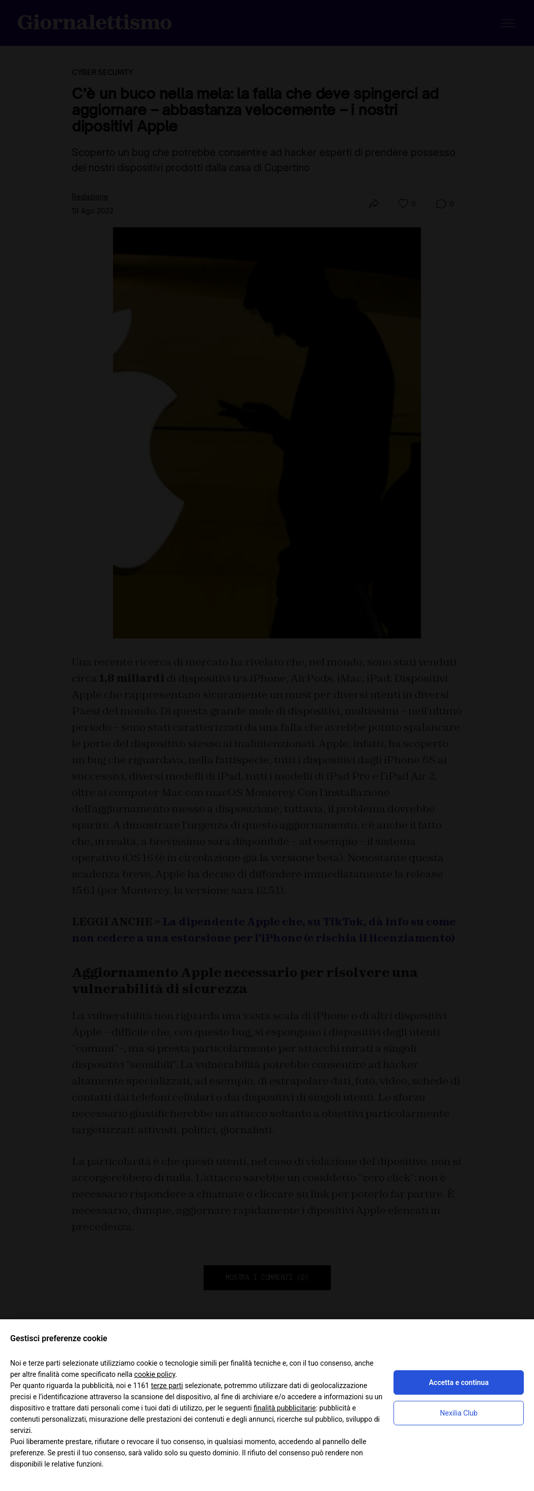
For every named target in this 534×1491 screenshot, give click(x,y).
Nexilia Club (458, 1413)
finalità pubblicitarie (285, 1408)
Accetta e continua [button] (459, 1382)
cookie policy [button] (155, 1374)
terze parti (167, 1385)
